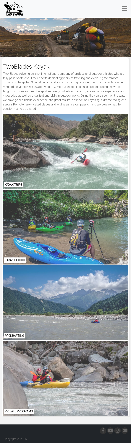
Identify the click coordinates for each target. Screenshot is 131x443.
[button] (124, 9)
